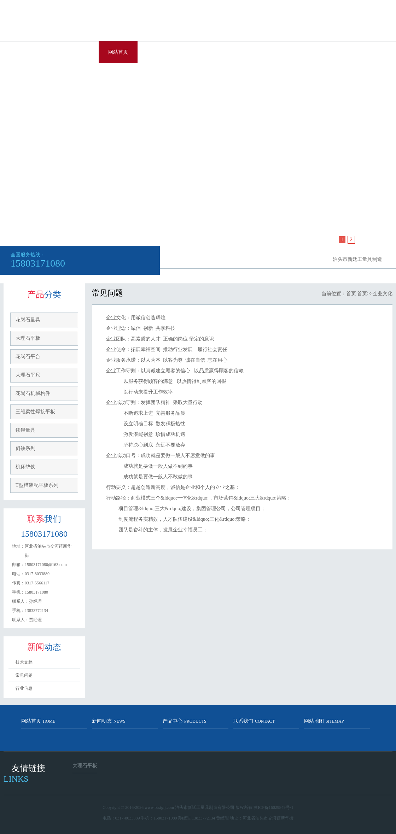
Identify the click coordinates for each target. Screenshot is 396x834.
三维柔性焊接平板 (35, 411)
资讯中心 (235, 52)
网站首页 (118, 52)
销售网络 (274, 52)
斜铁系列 (25, 448)
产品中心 (184, 721)
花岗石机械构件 (33, 393)
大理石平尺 (28, 375)
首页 (351, 293)
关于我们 (157, 52)
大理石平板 (28, 338)
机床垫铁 (25, 467)
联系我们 (118, 74)
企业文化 (351, 52)
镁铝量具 (25, 430)
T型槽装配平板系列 (37, 485)
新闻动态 (109, 721)
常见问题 (24, 675)
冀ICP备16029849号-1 (273, 807)
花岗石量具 (28, 319)
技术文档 (24, 662)
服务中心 (312, 52)
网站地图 (324, 721)
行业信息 (24, 688)
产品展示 (196, 52)
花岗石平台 (28, 356)
